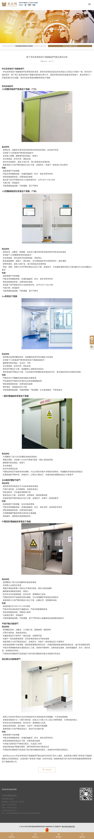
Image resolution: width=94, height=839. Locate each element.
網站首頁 (39, 29)
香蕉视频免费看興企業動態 (24, 46)
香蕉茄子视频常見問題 (59, 29)
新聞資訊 (47, 29)
